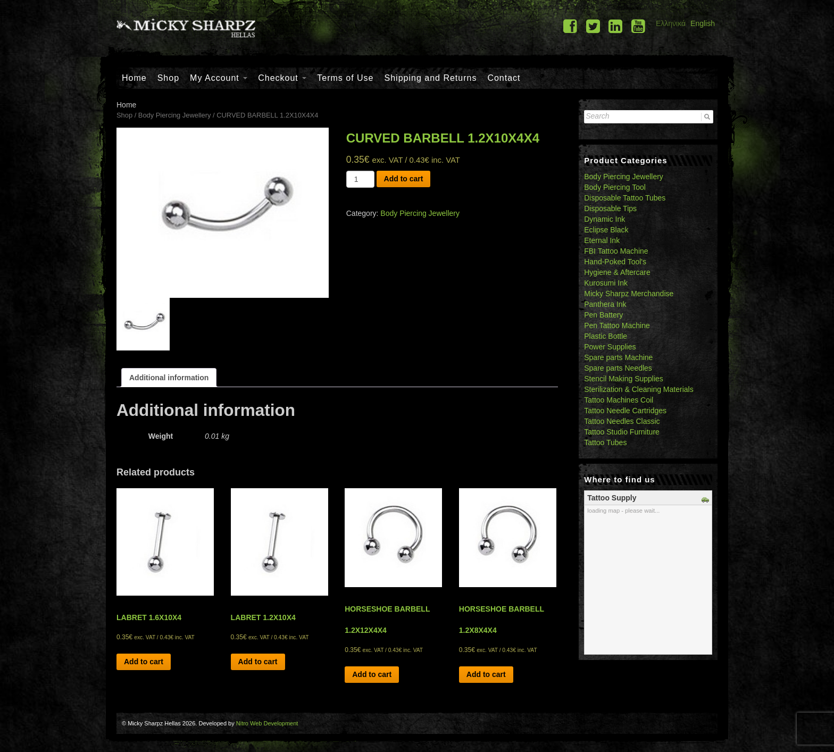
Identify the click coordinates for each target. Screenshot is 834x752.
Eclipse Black (606, 229)
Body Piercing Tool (615, 187)
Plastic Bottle (605, 336)
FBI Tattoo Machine (616, 251)
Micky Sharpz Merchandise (628, 293)
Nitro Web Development (267, 723)
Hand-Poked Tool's (615, 261)
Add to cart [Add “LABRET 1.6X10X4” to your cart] (143, 661)
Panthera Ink (605, 304)
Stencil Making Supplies (623, 378)
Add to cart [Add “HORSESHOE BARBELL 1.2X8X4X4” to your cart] (486, 674)
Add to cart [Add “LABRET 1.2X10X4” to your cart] (258, 661)
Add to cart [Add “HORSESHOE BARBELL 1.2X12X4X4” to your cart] (371, 674)
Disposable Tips (610, 208)
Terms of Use (345, 77)
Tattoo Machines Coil (618, 400)
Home (134, 77)
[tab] (168, 377)
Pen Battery (603, 315)
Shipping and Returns (431, 77)
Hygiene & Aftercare (617, 272)
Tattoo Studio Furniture (622, 432)
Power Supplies (610, 346)
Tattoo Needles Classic (622, 421)
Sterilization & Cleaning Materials (638, 389)
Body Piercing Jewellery (174, 115)
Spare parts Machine (618, 357)
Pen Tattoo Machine (617, 325)
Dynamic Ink (604, 219)
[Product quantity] (360, 179)
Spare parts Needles (618, 368)
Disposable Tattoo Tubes (624, 198)
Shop (168, 77)
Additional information (168, 377)
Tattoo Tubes (605, 442)
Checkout (282, 77)
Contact (503, 77)
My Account (218, 77)
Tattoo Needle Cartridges (625, 410)
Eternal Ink (602, 240)
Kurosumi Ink (606, 283)
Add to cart (403, 178)
